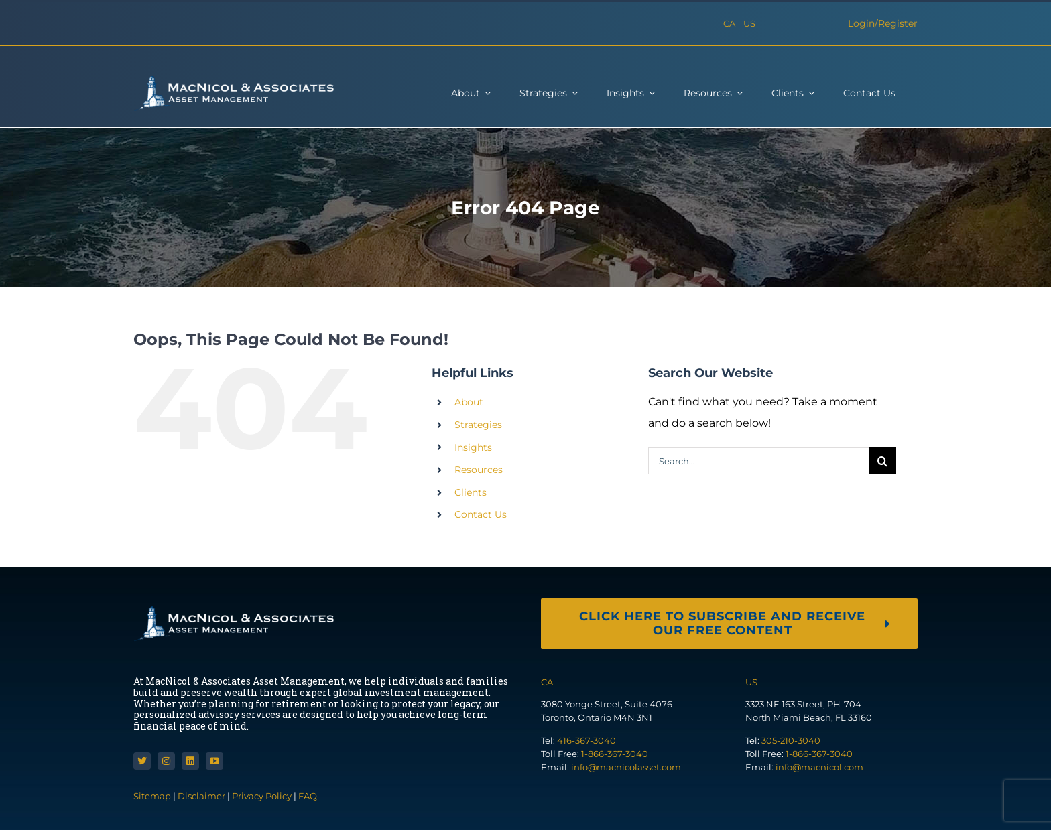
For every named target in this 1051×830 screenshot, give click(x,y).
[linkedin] (190, 761)
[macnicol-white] (233, 80)
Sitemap (153, 795)
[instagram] (166, 761)
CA (729, 23)
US (749, 23)
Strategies (478, 425)
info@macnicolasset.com (626, 767)
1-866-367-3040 (614, 753)
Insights (473, 447)
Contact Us (480, 514)
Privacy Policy (262, 795)
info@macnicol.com (819, 767)
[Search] (882, 460)
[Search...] (758, 460)
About (468, 402)
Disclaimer (201, 795)
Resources (478, 470)
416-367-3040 (586, 740)
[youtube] (214, 761)
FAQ (307, 795)
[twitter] (142, 761)
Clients (470, 492)
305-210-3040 (790, 740)
